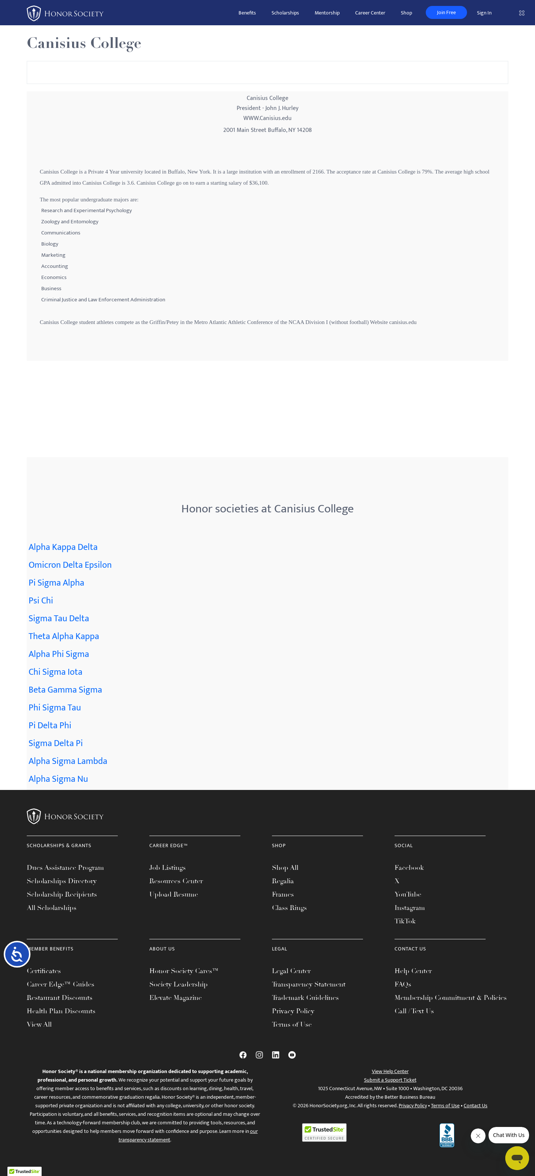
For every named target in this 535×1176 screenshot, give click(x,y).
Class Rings (289, 908)
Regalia (283, 881)
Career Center (370, 13)
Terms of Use (292, 1024)
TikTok (405, 921)
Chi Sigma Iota (55, 672)
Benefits (247, 13)
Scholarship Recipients (62, 894)
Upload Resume (173, 894)
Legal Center (291, 971)
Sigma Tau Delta (59, 618)
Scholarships (285, 13)
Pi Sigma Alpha (56, 583)
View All (39, 1024)
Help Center (413, 971)
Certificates (44, 971)
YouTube (408, 894)
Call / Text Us (414, 1011)
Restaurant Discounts (60, 998)
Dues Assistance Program (65, 868)
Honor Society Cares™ (184, 971)
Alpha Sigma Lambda (68, 761)
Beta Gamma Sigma (65, 690)
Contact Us (475, 1105)
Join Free (446, 12)
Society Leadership (178, 984)
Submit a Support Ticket (390, 1080)
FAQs (403, 984)
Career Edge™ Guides (60, 984)
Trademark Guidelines (305, 998)
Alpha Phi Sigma (59, 654)
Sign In (484, 13)
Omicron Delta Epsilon (70, 565)
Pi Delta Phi (50, 725)
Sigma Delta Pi (56, 743)
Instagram (410, 908)
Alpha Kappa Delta (63, 547)
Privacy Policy (293, 1011)
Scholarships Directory (62, 881)
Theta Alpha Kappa (64, 636)
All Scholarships (52, 908)
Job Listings (167, 868)
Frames (283, 894)
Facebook (409, 868)
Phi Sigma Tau (55, 707)
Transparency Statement (309, 984)
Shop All (285, 868)
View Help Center (390, 1071)
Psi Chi (41, 600)
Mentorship (327, 13)
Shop (406, 13)
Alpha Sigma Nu (58, 779)
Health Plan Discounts (61, 1011)
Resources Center (176, 881)
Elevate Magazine (175, 998)
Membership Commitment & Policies (451, 998)
